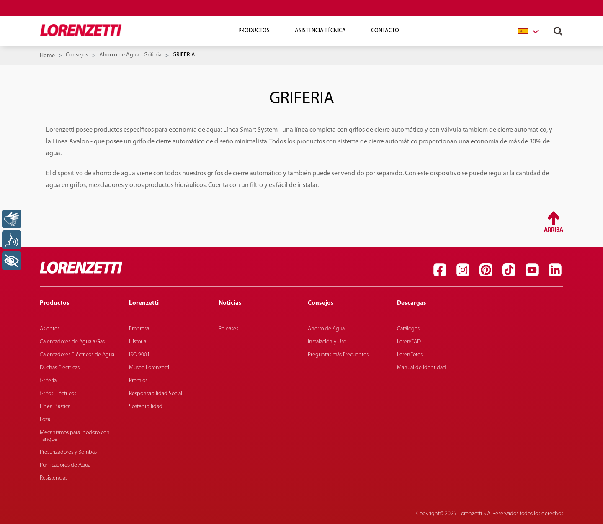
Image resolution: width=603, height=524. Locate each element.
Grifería (48, 381)
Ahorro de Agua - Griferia (130, 55)
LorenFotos (410, 355)
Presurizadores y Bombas (68, 452)
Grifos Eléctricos (58, 394)
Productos (254, 31)
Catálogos (408, 329)
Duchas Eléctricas (60, 368)
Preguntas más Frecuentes (338, 355)
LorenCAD (409, 342)
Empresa (139, 329)
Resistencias (53, 478)
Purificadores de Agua (65, 465)
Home (47, 56)
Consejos (77, 55)
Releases (228, 329)
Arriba (553, 230)
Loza (45, 420)
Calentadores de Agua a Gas (72, 342)
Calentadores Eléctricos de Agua (77, 355)
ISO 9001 (139, 355)
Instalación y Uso (327, 342)
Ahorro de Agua (326, 329)
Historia (137, 342)
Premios (138, 381)
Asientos (49, 329)
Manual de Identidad (421, 368)
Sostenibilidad (145, 407)
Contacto (385, 31)
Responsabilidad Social (155, 394)
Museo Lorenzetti (149, 368)
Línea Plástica (55, 407)
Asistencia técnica (320, 31)
